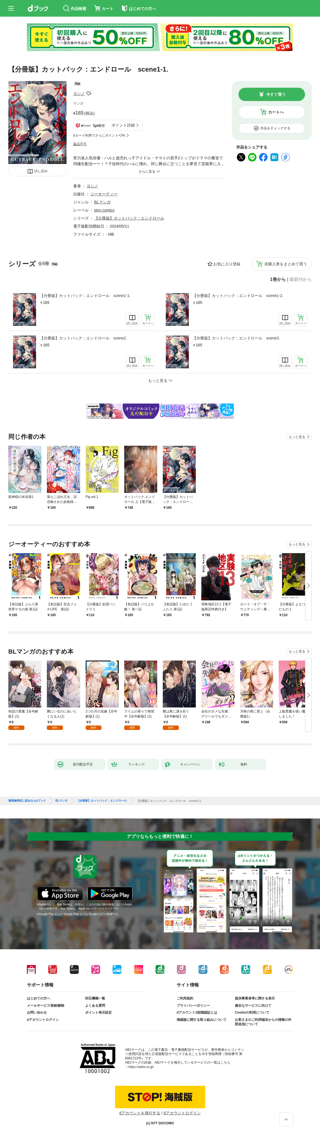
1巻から (278, 279)
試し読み (41, 171)
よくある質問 (95, 1005)
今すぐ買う (276, 94)
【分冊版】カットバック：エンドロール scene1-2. (237, 295)
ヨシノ (79, 93)
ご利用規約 (185, 998)
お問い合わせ (37, 1012)
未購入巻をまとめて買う (285, 264)
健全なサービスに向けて (253, 1005)
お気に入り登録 (226, 264)
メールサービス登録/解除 (45, 1005)
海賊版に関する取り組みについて (202, 1020)
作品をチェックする (275, 128)
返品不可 (80, 144)
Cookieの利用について (252, 1012)
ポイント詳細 (123, 125)
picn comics (104, 210)
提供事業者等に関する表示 (255, 998)
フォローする (89, 93)
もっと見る (297, 437)
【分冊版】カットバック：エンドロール (129, 218)
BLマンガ (102, 202)
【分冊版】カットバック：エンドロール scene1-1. (85, 295)
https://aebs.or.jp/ (141, 1067)
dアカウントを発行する (139, 1113)
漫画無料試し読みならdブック (27, 800)
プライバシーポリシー (193, 1005)
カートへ (276, 112)
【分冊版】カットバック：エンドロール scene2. (83, 338)
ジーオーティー (104, 194)
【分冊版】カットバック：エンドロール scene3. (236, 338)
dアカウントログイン (43, 1020)
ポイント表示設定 (98, 1012)
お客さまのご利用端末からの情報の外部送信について (263, 1022)
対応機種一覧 (95, 998)
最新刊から (300, 279)
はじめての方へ (38, 998)
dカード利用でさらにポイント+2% (99, 135)
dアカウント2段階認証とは (197, 1012)
